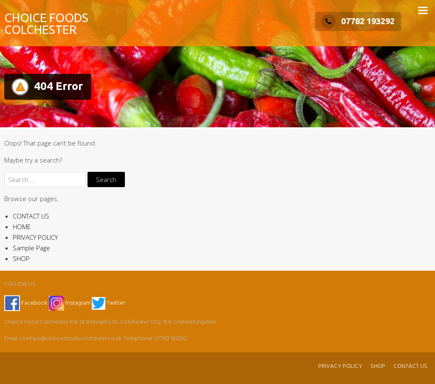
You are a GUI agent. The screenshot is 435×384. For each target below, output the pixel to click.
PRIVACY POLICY (35, 237)
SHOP (21, 258)
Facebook (26, 303)
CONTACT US (31, 216)
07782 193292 (358, 21)
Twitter (108, 303)
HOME (22, 226)
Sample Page (31, 248)
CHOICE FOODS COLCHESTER (46, 23)
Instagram (70, 303)
